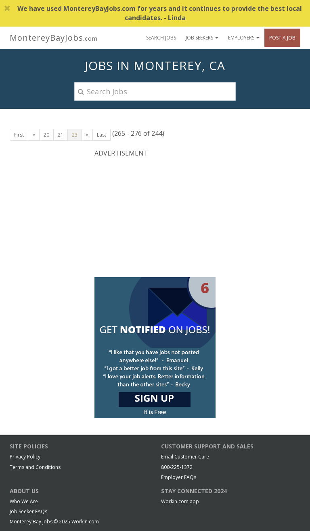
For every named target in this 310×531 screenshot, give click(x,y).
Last (101, 134)
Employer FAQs (178, 477)
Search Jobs (161, 37)
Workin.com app (180, 501)
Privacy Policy (25, 456)
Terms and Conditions (35, 467)
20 (46, 134)
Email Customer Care (185, 456)
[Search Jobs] (155, 91)
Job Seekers (202, 37)
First (19, 134)
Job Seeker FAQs (28, 511)
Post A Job (282, 37)
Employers (244, 37)
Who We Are (24, 501)
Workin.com (85, 521)
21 (60, 134)
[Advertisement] (155, 216)
